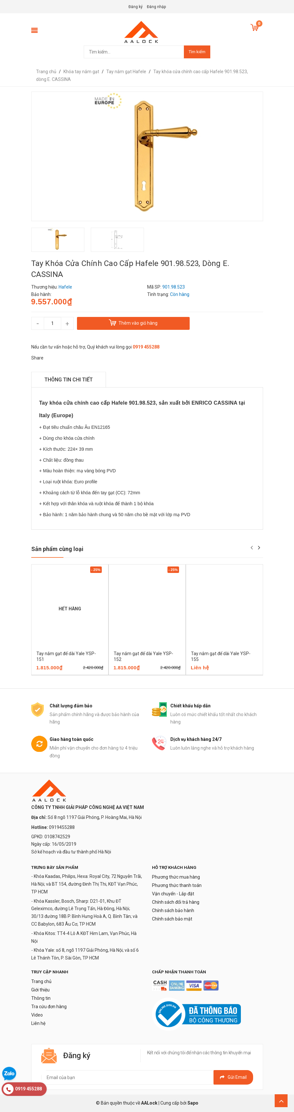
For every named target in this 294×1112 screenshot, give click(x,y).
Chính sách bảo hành (173, 910)
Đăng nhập (156, 7)
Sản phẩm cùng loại (57, 549)
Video (37, 1015)
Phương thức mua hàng (176, 877)
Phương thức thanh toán (177, 885)
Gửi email (233, 1077)
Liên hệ (38, 1023)
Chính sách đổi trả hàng (175, 902)
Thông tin (41, 998)
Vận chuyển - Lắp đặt (173, 893)
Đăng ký (135, 7)
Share (37, 357)
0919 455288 (146, 346)
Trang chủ (41, 981)
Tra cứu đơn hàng (49, 1006)
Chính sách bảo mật (172, 918)
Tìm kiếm (197, 51)
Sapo (192, 1103)
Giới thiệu (40, 989)
